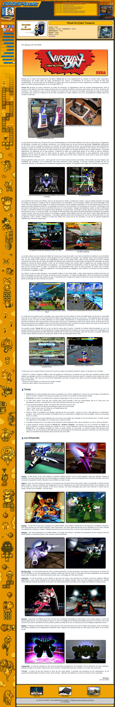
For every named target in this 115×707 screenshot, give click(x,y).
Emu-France (86, 2)
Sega (49, 81)
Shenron (27, 45)
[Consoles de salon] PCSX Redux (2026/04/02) (74, 11)
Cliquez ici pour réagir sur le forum (82, 700)
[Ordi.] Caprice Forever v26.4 (70, 9)
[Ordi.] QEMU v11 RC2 (68, 5)
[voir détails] (52, 36)
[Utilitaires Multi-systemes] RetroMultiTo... (72, 8)
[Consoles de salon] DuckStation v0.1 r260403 (74, 4)
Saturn (59, 82)
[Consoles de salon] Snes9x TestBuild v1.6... (73, 7)
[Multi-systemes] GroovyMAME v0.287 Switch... (74, 12)
